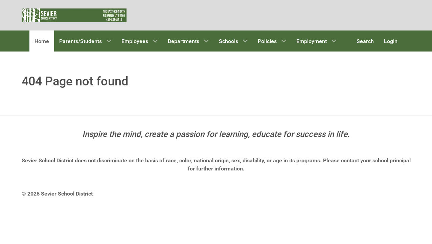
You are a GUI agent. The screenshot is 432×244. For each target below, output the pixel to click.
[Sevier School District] (74, 15)
